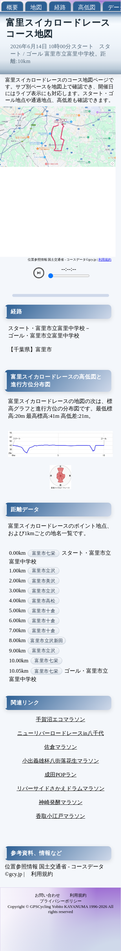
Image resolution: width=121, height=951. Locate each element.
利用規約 (104, 259)
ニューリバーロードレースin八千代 (60, 733)
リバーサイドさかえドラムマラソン (61, 788)
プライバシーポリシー (61, 901)
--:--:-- (68, 269)
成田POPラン (60, 775)
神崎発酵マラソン (61, 802)
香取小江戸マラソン (60, 816)
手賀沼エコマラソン (60, 719)
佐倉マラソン (60, 747)
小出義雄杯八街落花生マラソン (60, 761)
